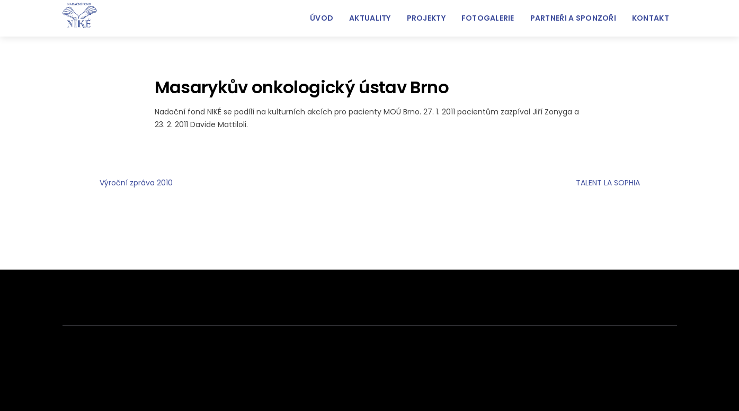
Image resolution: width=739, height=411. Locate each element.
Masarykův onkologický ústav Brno (302, 87)
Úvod (321, 18)
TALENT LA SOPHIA (626, 183)
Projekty (426, 18)
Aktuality (370, 18)
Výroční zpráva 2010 (118, 183)
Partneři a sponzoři (573, 18)
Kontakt (650, 18)
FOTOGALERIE (487, 18)
